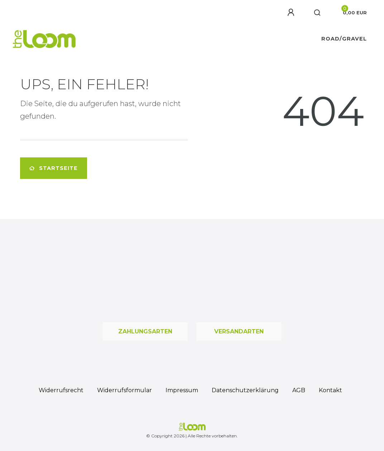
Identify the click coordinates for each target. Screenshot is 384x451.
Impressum (181, 390)
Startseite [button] (53, 168)
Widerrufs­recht (61, 390)
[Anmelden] (292, 12)
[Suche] (317, 13)
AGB (298, 390)
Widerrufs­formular (124, 390)
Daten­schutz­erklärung (245, 390)
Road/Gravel (344, 38)
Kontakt (330, 390)
